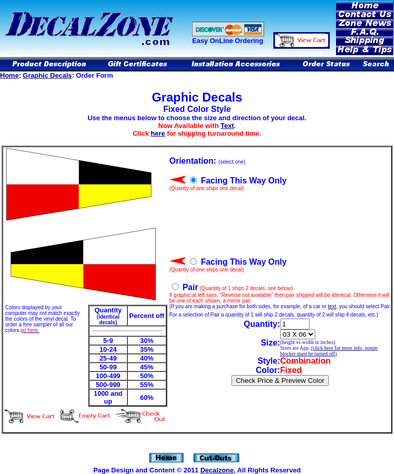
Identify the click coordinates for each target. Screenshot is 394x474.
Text (227, 126)
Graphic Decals (47, 75)
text (332, 306)
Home (9, 75)
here (158, 133)
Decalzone (217, 470)
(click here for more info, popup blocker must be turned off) (328, 350)
